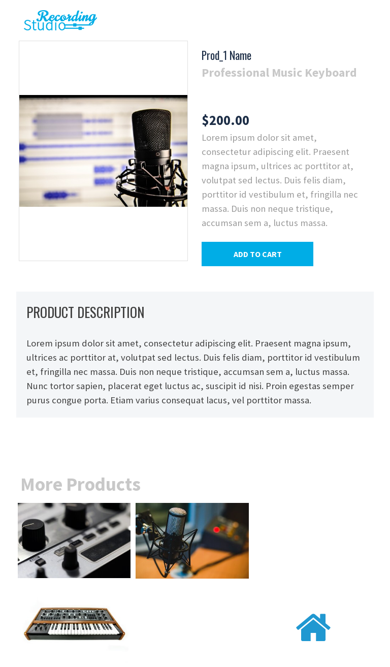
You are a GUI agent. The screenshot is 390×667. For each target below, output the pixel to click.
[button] (257, 254)
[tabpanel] (283, 64)
